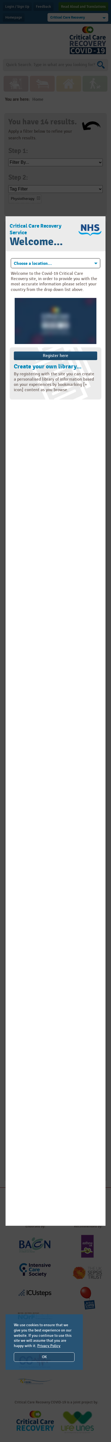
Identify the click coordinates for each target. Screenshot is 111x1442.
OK (44, 1357)
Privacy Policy (48, 1345)
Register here (55, 355)
